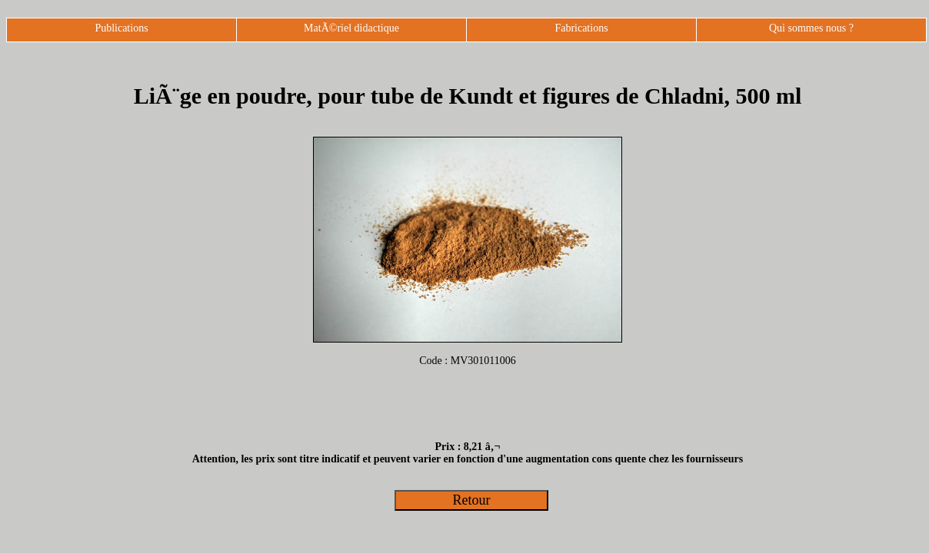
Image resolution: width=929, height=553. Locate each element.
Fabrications (581, 28)
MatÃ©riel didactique (351, 28)
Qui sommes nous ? (811, 28)
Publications (121, 28)
